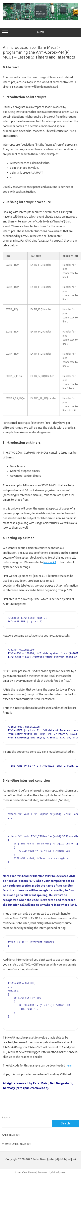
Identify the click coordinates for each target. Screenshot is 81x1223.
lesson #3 (50, 562)
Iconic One (21, 1172)
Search (6, 1117)
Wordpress (58, 1172)
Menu (40, 32)
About (15, 1134)
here (69, 1065)
